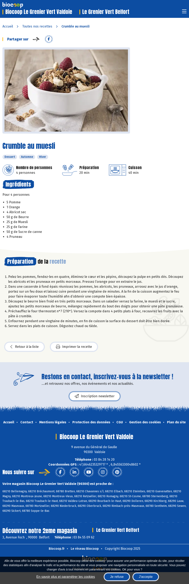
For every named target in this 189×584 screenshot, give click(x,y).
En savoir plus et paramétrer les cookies (65, 576)
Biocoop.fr (57, 549)
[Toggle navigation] (184, 12)
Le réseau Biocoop (85, 549)
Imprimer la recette (74, 347)
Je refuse (117, 576)
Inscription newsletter (95, 396)
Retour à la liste (24, 347)
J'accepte (146, 576)
